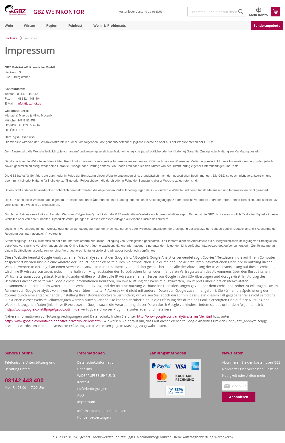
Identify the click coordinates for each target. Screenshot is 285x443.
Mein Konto (258, 15)
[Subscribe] (238, 397)
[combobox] (216, 11)
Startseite (11, 38)
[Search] (241, 11)
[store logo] (15, 10)
